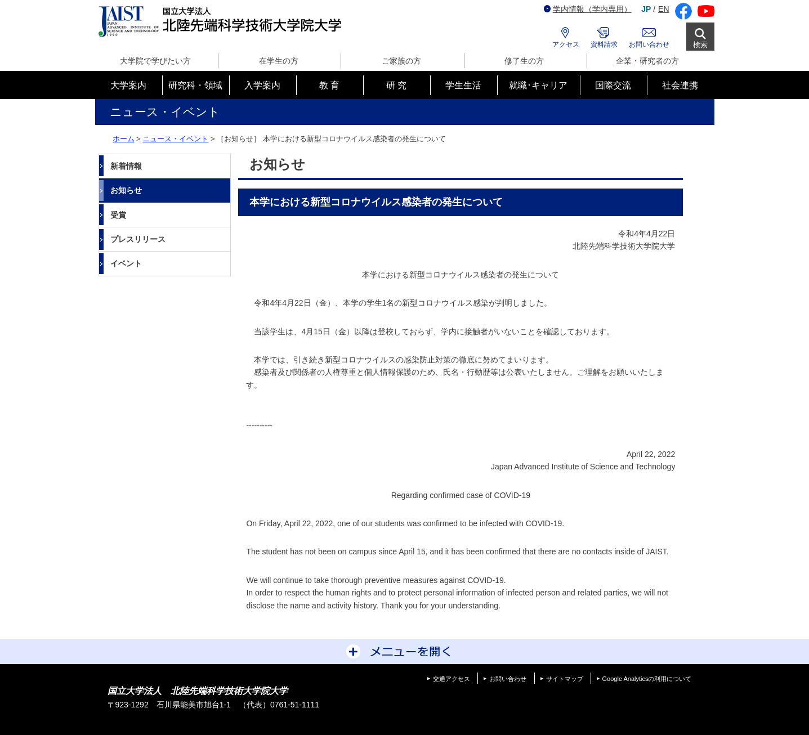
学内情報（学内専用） (588, 9)
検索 (700, 45)
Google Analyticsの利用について (647, 678)
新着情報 (126, 166)
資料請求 (604, 44)
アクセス (565, 44)
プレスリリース (138, 239)
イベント (126, 263)
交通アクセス (451, 678)
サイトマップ (564, 678)
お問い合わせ (649, 44)
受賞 (118, 214)
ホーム (124, 139)
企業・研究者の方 (647, 60)
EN (663, 9)
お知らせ (126, 190)
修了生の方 (524, 60)
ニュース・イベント (175, 139)
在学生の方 (278, 60)
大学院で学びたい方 (155, 60)
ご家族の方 (401, 60)
